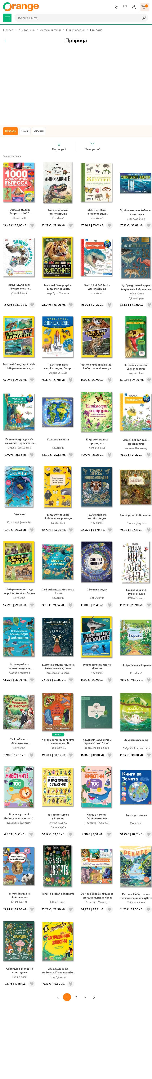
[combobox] (76, 18)
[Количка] (145, 7)
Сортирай (59, 146)
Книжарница (27, 30)
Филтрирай (92, 146)
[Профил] (134, 7)
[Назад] (5, 41)
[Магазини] (116, 7)
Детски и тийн (50, 30)
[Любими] (125, 7)
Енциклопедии (75, 30)
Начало (8, 30)
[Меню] (7, 18)
